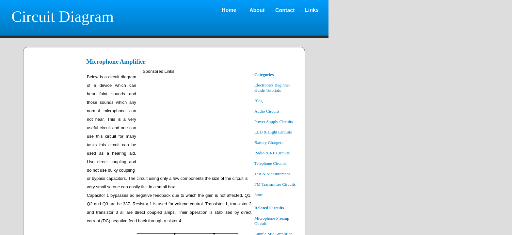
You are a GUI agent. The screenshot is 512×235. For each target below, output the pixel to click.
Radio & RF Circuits (272, 152)
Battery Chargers (268, 142)
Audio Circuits (267, 111)
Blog (258, 100)
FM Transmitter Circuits (275, 184)
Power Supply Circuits (273, 121)
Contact (285, 10)
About (256, 10)
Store (258, 194)
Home (229, 10)
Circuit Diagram (62, 16)
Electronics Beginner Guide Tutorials (272, 88)
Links (312, 10)
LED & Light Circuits (273, 132)
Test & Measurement (272, 173)
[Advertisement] (195, 121)
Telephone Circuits (270, 163)
